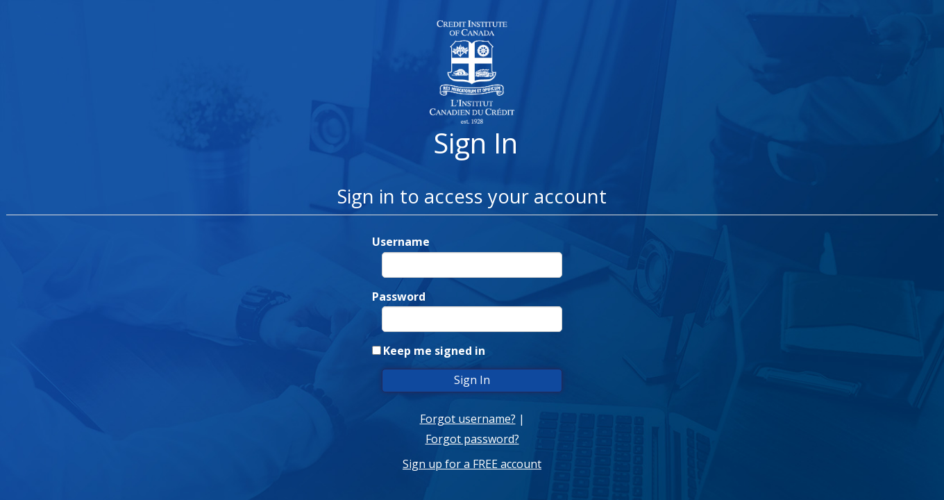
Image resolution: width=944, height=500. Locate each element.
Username (401, 241)
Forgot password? (472, 439)
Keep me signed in (434, 350)
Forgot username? (468, 418)
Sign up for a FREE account (472, 464)
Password (398, 296)
